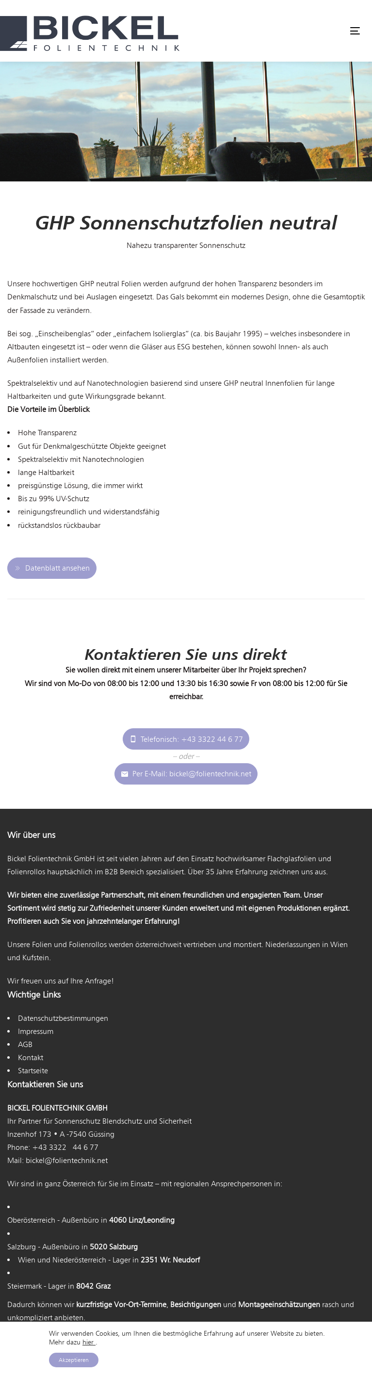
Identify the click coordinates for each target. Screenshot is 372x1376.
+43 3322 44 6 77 (65, 1147)
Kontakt (30, 1057)
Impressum (35, 1031)
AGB (25, 1044)
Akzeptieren (74, 1359)
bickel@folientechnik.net (67, 1160)
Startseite (33, 1070)
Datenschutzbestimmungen (63, 1018)
